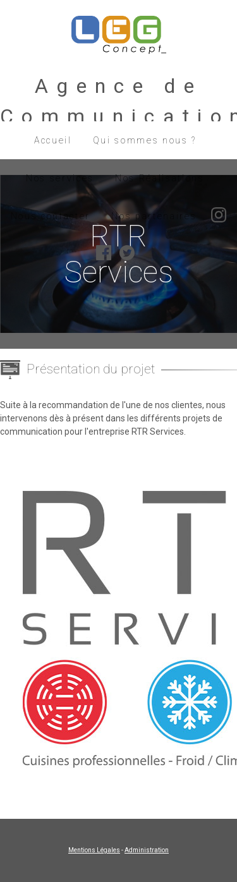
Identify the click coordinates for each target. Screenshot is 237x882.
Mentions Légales (94, 850)
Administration (147, 850)
